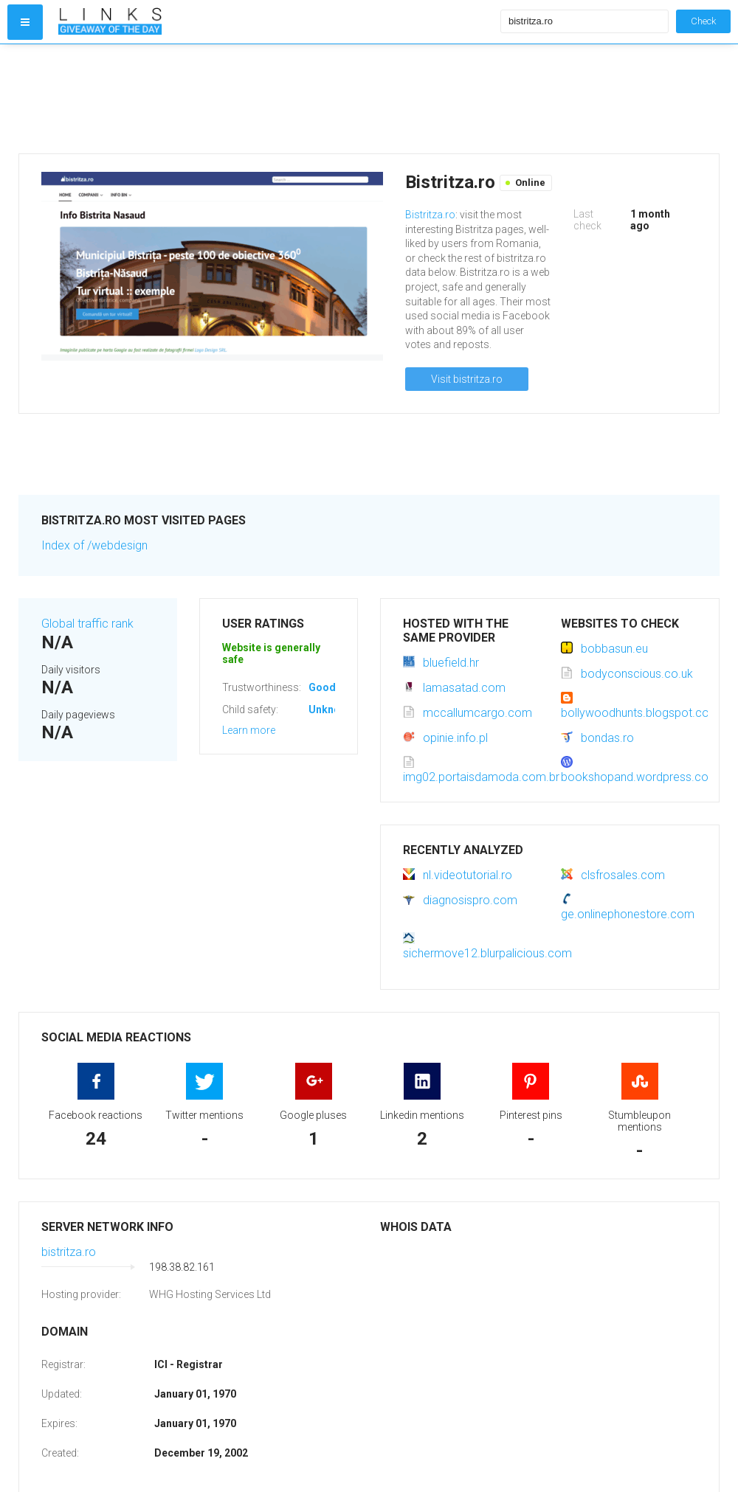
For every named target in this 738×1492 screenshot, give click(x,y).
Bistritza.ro (430, 215)
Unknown (331, 709)
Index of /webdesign (94, 545)
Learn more (248, 730)
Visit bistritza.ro (467, 379)
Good (322, 687)
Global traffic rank (87, 624)
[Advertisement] (276, 99)
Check (703, 21)
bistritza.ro (68, 1252)
